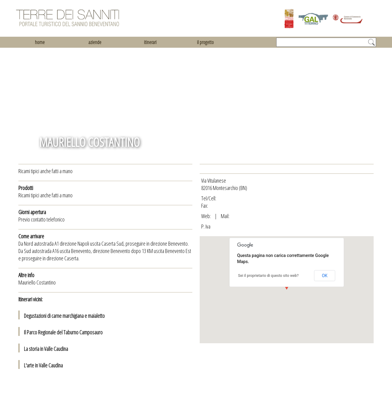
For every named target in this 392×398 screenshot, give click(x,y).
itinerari (150, 42)
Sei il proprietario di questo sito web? (268, 275)
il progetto (205, 42)
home (40, 42)
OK (324, 275)
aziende (95, 42)
